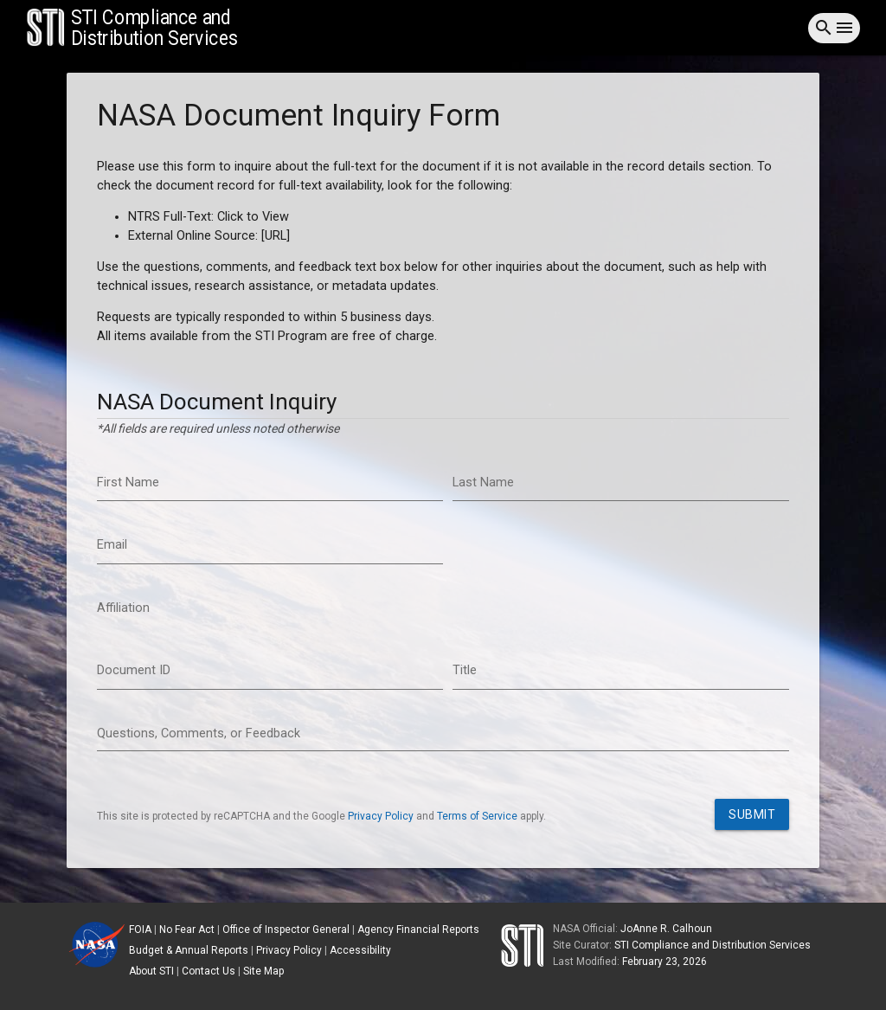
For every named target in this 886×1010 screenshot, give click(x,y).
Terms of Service (477, 816)
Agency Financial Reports (418, 929)
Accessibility (360, 950)
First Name (128, 482)
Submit (752, 814)
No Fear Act (187, 929)
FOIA (140, 929)
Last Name (483, 482)
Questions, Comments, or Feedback (198, 733)
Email (112, 544)
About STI (151, 971)
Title (465, 670)
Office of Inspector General (286, 929)
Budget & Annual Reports (188, 950)
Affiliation (123, 608)
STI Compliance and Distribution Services (712, 945)
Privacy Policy (381, 816)
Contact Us (208, 971)
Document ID (133, 670)
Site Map (263, 971)
